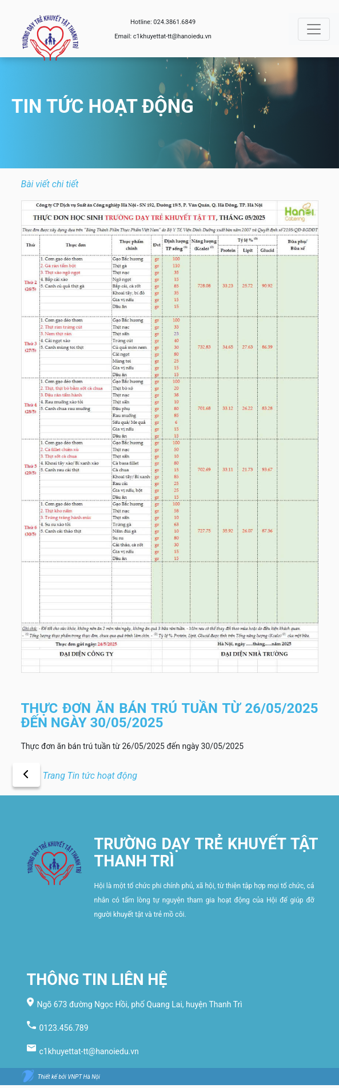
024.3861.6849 (174, 22)
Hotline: (141, 22)
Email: (123, 36)
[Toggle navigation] (314, 29)
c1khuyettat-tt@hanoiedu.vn (172, 36)
